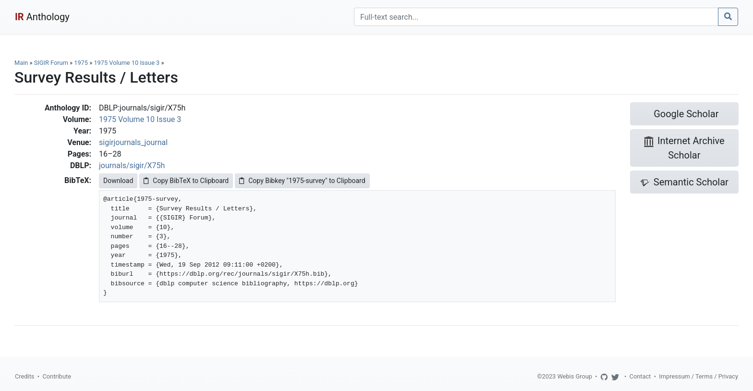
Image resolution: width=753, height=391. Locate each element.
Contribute (56, 376)
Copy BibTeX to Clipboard (186, 180)
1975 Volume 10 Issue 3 (127, 62)
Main (21, 62)
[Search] (536, 17)
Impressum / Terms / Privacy (698, 376)
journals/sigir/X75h (132, 165)
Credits (24, 376)
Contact (640, 376)
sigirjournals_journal (133, 142)
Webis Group (574, 376)
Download (118, 180)
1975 (81, 62)
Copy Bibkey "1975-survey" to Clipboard (302, 180)
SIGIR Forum (51, 62)
